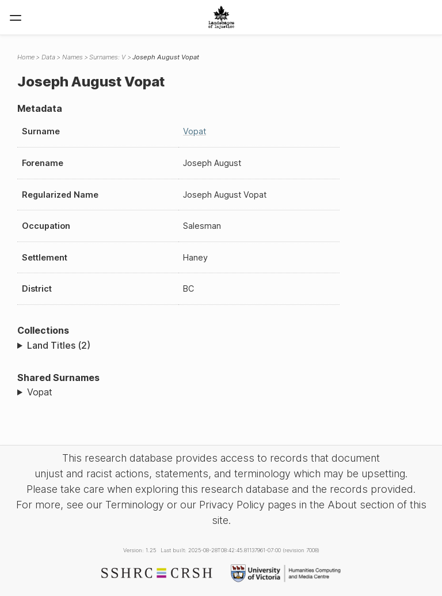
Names (72, 57)
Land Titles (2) (58, 345)
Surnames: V (107, 57)
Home (26, 57)
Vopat (194, 131)
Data (48, 57)
